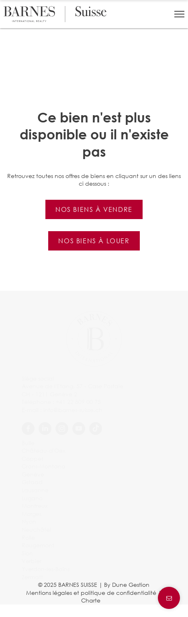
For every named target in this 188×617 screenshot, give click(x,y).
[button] (179, 14)
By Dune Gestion (126, 584)
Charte (90, 600)
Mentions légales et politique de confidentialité (91, 592)
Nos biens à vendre (94, 209)
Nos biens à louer (93, 240)
